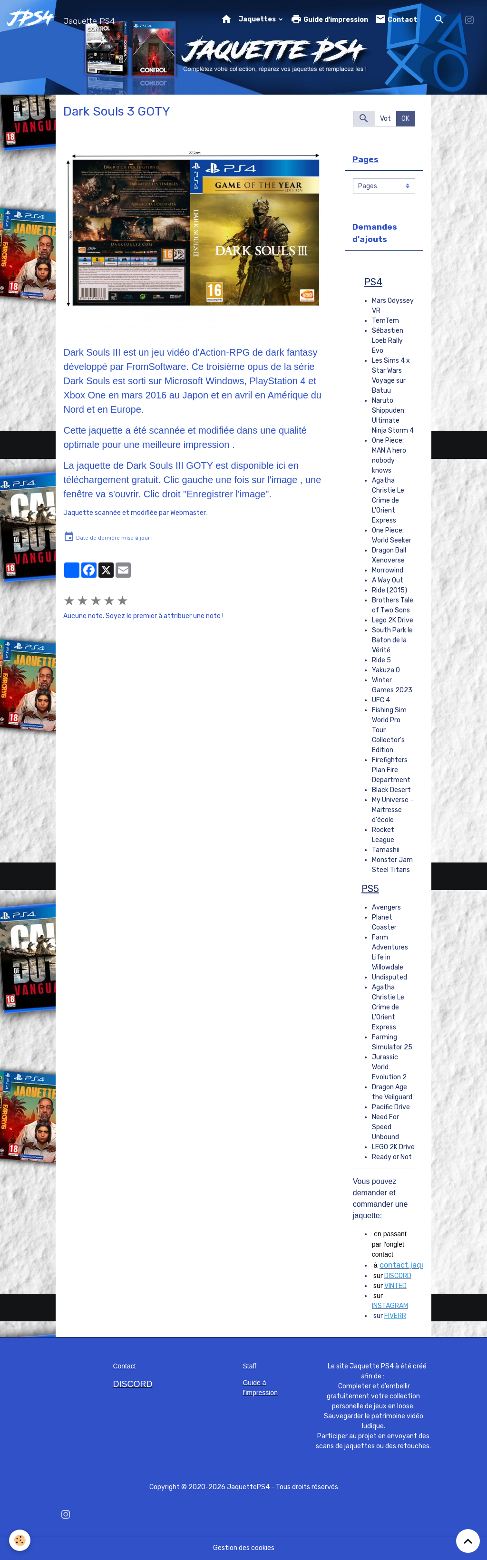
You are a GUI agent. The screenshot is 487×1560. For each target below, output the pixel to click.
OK (405, 119)
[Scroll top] (468, 1541)
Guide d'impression (329, 19)
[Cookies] (20, 1540)
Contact (396, 19)
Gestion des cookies (243, 1548)
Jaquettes (258, 19)
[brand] (62, 19)
